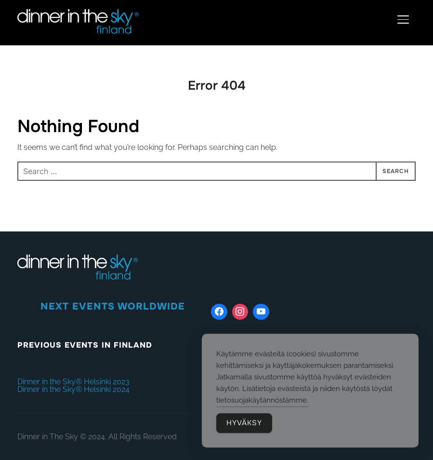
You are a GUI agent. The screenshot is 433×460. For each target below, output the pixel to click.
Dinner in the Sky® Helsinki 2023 (73, 381)
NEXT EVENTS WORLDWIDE (112, 306)
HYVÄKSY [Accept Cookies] (244, 425)
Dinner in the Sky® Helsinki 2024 (73, 389)
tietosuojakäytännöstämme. (262, 402)
